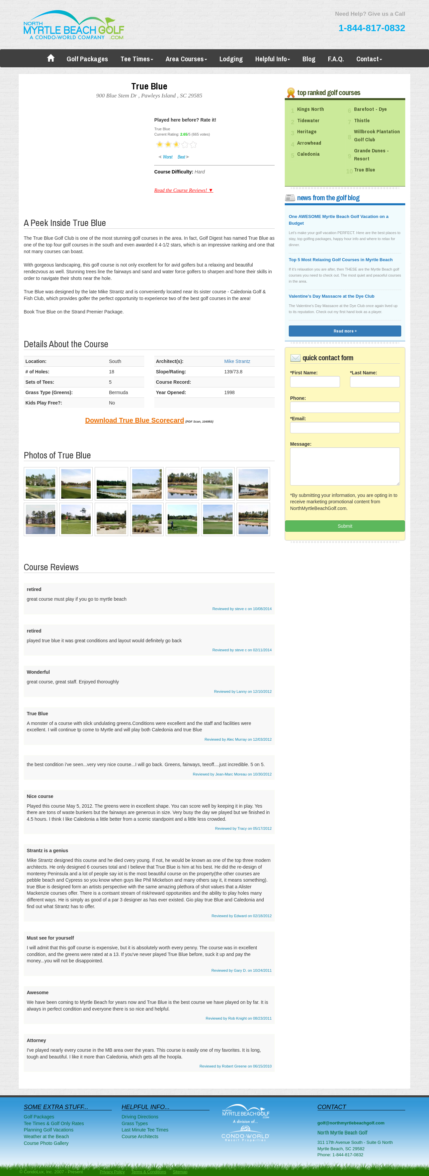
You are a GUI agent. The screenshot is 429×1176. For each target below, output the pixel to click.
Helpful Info (272, 59)
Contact (369, 59)
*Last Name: (363, 372)
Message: (301, 444)
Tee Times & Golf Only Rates (54, 1123)
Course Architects (140, 1136)
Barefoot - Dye (370, 109)
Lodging (231, 59)
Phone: (298, 398)
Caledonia (308, 154)
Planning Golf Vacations (48, 1129)
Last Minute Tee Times (145, 1129)
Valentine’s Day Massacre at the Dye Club (331, 296)
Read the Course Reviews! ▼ (183, 190)
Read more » (345, 331)
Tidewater (308, 120)
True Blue (364, 169)
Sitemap (180, 1172)
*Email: (298, 418)
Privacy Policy (112, 1172)
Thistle (362, 120)
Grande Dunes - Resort (371, 154)
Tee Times (136, 59)
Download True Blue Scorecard (134, 420)
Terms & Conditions (148, 1172)
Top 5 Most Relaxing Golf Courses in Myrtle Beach (341, 259)
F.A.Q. (336, 59)
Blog (309, 59)
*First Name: (304, 372)
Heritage (307, 131)
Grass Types (135, 1123)
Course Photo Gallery (46, 1143)
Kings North (310, 109)
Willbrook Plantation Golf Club (377, 135)
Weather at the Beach (46, 1136)
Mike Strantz (237, 361)
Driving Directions (140, 1116)
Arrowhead (309, 143)
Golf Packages (87, 59)
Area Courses (186, 59)
